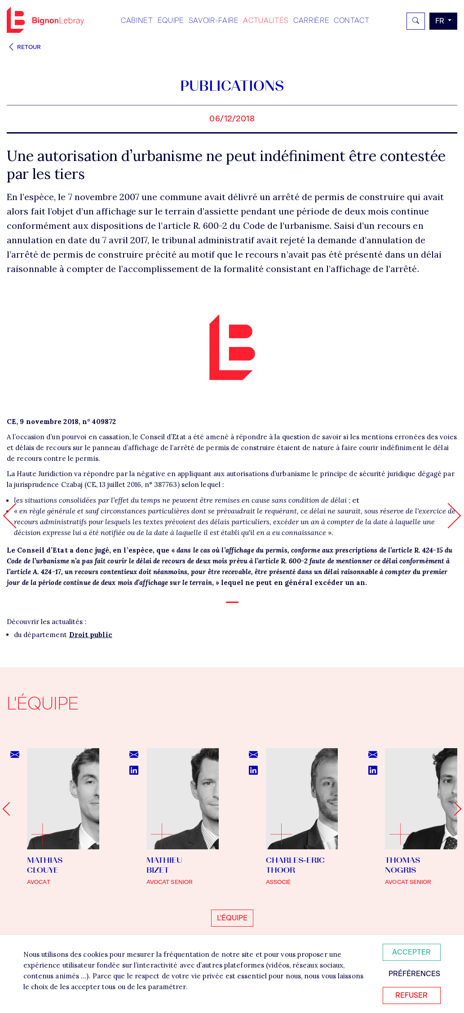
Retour (24, 47)
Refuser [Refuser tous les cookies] (411, 995)
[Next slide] (454, 809)
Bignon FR (45, 20)
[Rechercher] (416, 21)
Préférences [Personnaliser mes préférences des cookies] (414, 973)
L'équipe (232, 918)
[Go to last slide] (9, 809)
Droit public (90, 634)
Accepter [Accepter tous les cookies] (411, 952)
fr (440, 21)
